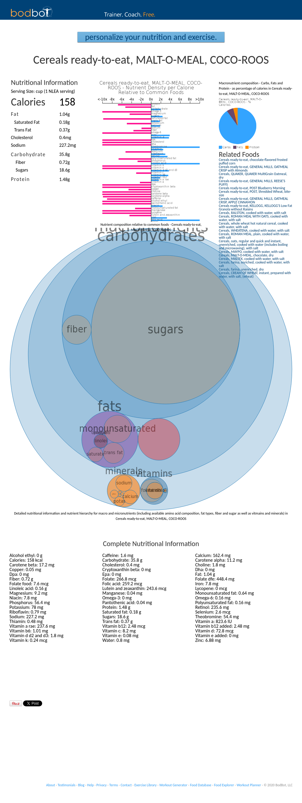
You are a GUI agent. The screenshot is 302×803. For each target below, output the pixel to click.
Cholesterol (22, 137)
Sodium (18, 145)
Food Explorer (224, 785)
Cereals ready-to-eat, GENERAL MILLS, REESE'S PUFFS (252, 183)
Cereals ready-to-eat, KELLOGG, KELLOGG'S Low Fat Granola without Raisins (255, 207)
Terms (113, 785)
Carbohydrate (28, 154)
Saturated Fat (27, 122)
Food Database (200, 785)
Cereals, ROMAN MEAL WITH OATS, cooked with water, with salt (253, 218)
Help (90, 785)
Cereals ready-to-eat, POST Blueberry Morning (252, 188)
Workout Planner (249, 785)
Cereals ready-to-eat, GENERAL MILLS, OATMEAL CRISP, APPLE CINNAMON (253, 200)
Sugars (22, 170)
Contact (126, 785)
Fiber (20, 162)
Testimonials (67, 785)
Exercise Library (145, 785)
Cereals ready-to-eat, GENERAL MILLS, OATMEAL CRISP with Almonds (253, 168)
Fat (15, 114)
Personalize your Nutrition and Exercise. (151, 37)
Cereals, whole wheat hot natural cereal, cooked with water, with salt (253, 225)
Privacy (101, 785)
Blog (81, 785)
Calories (28, 101)
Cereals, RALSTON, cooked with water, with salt (252, 213)
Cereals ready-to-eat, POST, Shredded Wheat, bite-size (255, 193)
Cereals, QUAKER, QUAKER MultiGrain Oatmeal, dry (253, 175)
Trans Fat (22, 130)
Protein (20, 179)
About (50, 785)
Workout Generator (173, 785)
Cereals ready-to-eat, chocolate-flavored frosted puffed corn (253, 161)
